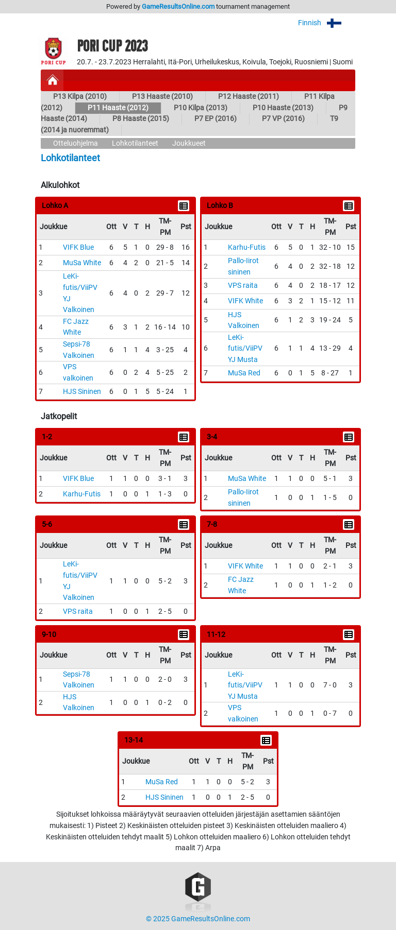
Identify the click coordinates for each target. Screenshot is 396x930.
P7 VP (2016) (283, 118)
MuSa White (82, 263)
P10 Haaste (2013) (283, 108)
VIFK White (245, 301)
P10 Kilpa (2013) (200, 108)
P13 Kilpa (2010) (80, 96)
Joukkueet (189, 143)
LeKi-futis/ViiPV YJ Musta (245, 348)
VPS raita (243, 285)
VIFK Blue (78, 247)
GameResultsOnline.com (178, 6)
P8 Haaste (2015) (140, 118)
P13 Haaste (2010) (162, 96)
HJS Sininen (82, 391)
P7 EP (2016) (215, 118)
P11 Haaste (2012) (118, 108)
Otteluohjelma (75, 143)
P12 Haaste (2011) (248, 96)
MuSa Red (244, 373)
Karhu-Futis (247, 247)
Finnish (326, 23)
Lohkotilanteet (135, 143)
